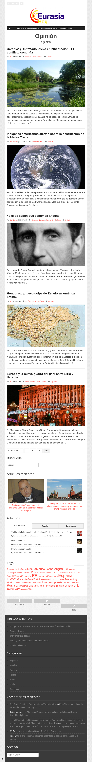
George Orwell (51, 220)
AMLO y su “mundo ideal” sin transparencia (29, 640)
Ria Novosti (14, 142)
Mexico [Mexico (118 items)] (10, 582)
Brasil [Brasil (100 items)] (19, 572)
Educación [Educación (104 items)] (26, 576)
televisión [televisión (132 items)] (39, 585)
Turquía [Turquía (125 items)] (60, 585)
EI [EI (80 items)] (46, 576)
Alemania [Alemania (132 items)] (12, 569)
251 (32, 451)
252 (39, 451)
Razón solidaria (18, 540)
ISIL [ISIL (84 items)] (57, 579)
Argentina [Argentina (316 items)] (61, 569)
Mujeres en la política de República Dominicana (40, 731)
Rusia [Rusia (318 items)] (11, 585)
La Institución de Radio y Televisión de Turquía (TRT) (32, 536)
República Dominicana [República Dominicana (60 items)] (71, 583)
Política (13, 675)
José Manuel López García (22, 544)
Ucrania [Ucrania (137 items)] (69, 585)
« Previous (13, 451)
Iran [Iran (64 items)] (53, 580)
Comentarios (71, 526)
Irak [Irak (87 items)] (49, 579)
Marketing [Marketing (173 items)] (71, 579)
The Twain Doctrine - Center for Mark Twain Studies (33, 704)
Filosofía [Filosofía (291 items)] (13, 579)
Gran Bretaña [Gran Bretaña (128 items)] (34, 579)
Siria (27, 382)
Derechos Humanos (38, 220)
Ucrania (28, 57)
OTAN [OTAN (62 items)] (39, 583)
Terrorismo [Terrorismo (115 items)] (49, 586)
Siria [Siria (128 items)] (31, 585)
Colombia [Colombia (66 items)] (42, 573)
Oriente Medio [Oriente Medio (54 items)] (31, 583)
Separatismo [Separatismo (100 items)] (22, 586)
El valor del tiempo (18, 645)
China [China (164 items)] (34, 572)
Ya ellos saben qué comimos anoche (33, 215)
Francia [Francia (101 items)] (23, 579)
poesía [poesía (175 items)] (58, 582)
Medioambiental (37, 142)
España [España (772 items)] (65, 575)
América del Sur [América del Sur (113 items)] (26, 569)
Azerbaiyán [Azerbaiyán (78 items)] (11, 572)
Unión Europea (37, 57)
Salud (12, 679)
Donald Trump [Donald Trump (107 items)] (14, 576)
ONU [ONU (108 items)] (23, 582)
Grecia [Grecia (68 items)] (45, 580)
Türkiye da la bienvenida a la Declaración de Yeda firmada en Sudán (44, 28)
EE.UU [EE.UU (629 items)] (38, 575)
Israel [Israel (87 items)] (62, 579)
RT (11, 57)
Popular (45, 526)
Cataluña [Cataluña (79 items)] (27, 572)
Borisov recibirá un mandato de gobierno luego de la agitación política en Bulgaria (26, 508)
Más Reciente (19, 525)
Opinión (49, 57)
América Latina (30, 301)
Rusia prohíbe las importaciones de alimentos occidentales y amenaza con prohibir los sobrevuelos (64, 506)
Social (12, 684)
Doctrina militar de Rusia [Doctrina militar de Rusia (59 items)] (71, 572)
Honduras (40, 301)
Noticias (13, 665)
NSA (59, 220)
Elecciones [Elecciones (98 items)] (52, 576)
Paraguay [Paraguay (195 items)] (48, 582)
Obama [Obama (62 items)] (17, 583)
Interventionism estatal (21, 549)
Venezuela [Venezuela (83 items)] (22, 589)
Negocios (14, 660)
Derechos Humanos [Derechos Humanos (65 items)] (54, 573)
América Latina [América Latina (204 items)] (43, 569)
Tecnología (15, 689)
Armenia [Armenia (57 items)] (72, 569)
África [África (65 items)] (30, 589)
